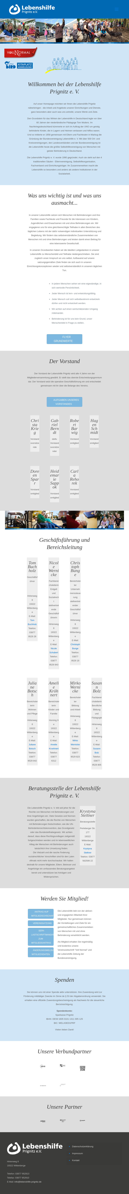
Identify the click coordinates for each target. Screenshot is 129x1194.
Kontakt (75, 1160)
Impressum (77, 1153)
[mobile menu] (116, 9)
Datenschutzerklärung (82, 1146)
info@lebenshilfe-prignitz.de (27, 1181)
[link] (21, 53)
